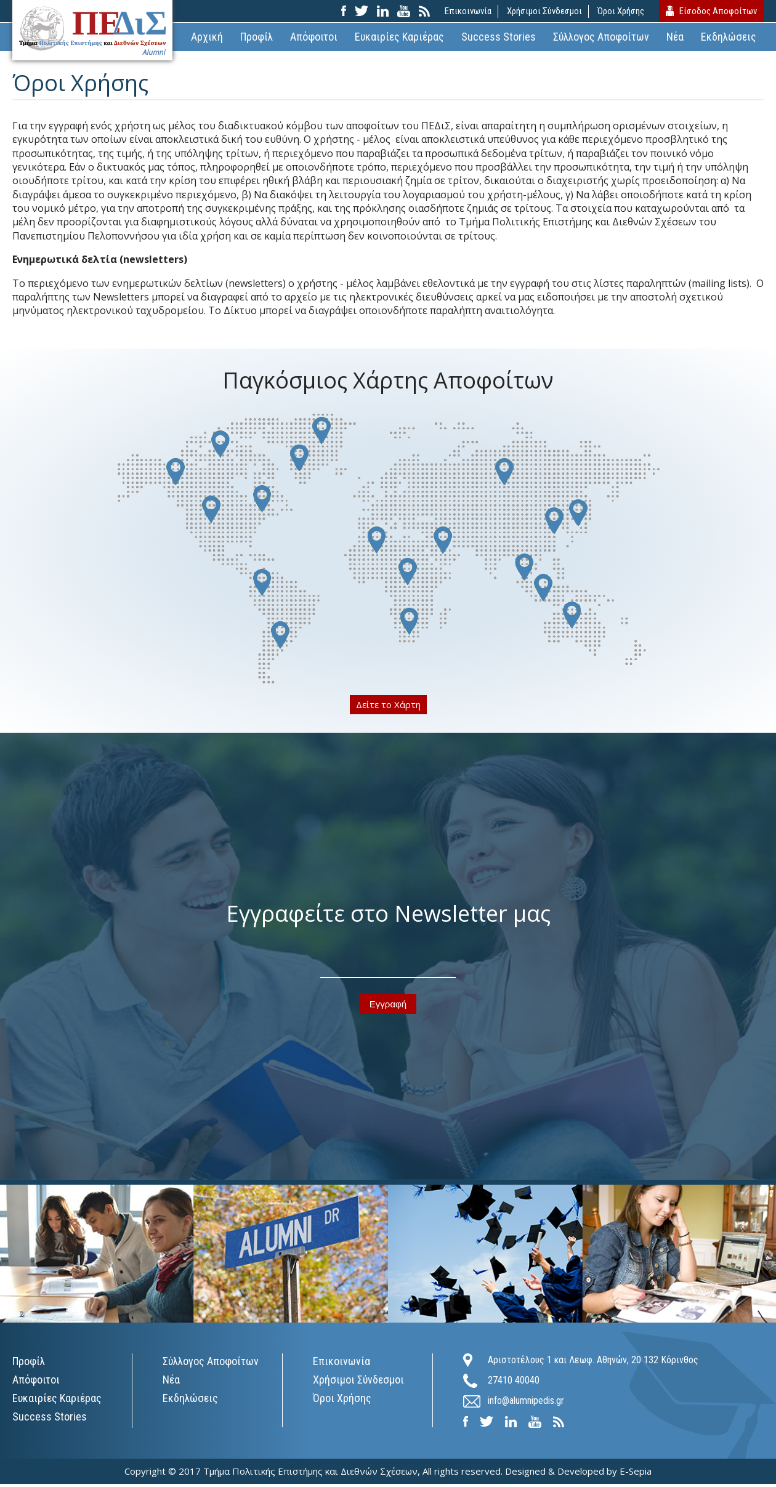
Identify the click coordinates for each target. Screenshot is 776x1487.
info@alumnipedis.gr (526, 1403)
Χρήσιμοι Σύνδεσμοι (543, 12)
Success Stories (498, 39)
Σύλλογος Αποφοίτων (601, 39)
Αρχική (207, 39)
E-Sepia (636, 1474)
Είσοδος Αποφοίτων (717, 12)
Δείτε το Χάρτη (388, 707)
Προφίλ (256, 39)
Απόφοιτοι (313, 39)
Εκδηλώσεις (728, 39)
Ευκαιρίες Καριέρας (399, 39)
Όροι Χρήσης (619, 12)
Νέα (675, 39)
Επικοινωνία (466, 12)
